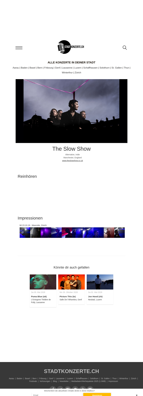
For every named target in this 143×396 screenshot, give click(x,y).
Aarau (16, 67)
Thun (126, 67)
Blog (55, 381)
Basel (33, 67)
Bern (39, 67)
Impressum (113, 381)
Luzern (77, 67)
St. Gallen (116, 67)
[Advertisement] (71, 333)
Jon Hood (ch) (95, 296)
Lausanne (67, 67)
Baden (24, 67)
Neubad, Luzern (95, 299)
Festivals (33, 381)
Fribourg (48, 67)
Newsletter (64, 381)
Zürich (78, 72)
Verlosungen (45, 381)
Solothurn (105, 67)
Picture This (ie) (68, 296)
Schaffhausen (90, 67)
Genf (57, 67)
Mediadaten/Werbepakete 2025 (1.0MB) (88, 381)
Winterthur (67, 72)
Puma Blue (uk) (39, 296)
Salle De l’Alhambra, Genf (71, 299)
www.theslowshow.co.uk (72, 161)
